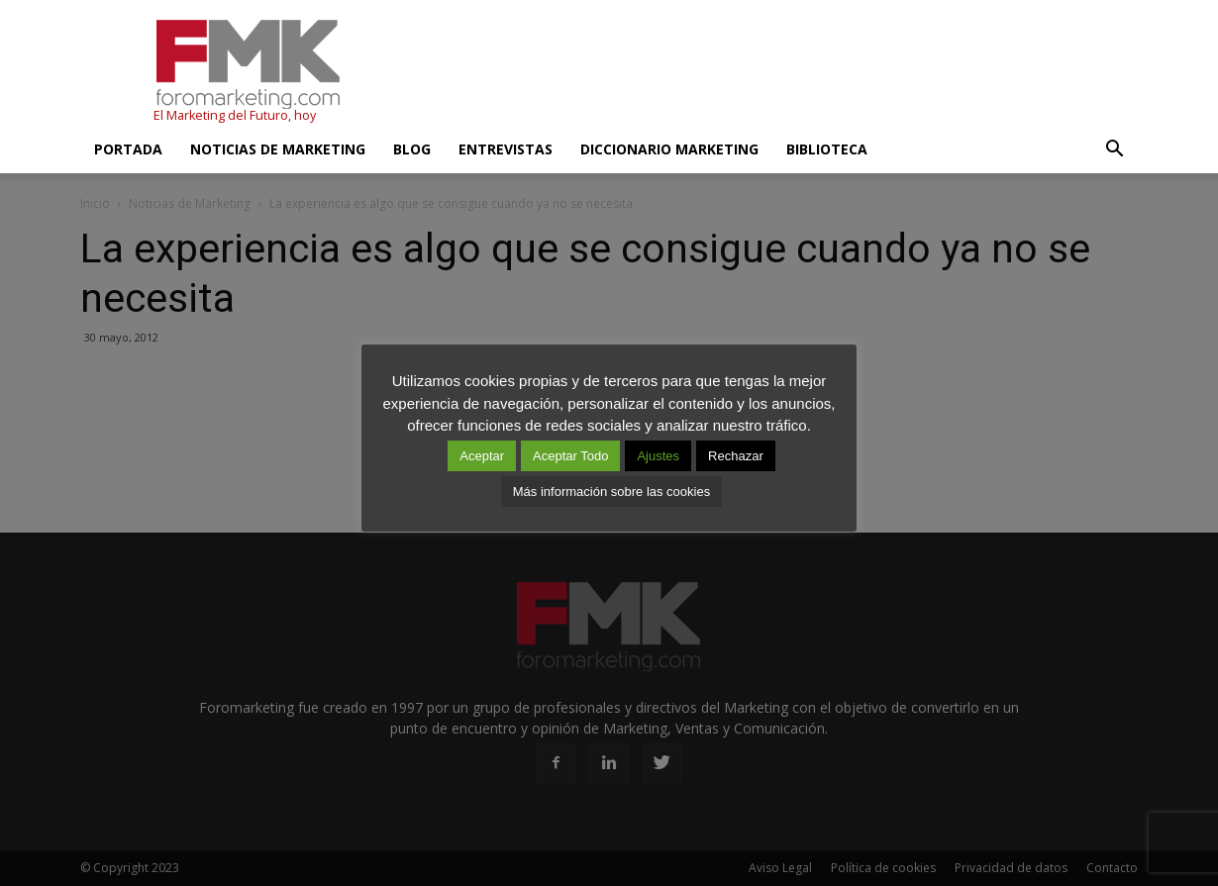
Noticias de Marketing (277, 149)
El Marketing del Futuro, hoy (234, 115)
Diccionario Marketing (669, 149)
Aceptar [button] (481, 455)
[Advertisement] (777, 72)
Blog (412, 149)
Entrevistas (505, 149)
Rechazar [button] (735, 455)
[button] (1114, 149)
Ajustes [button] (658, 455)
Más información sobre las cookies (611, 491)
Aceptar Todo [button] (570, 455)
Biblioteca (826, 149)
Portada (128, 149)
